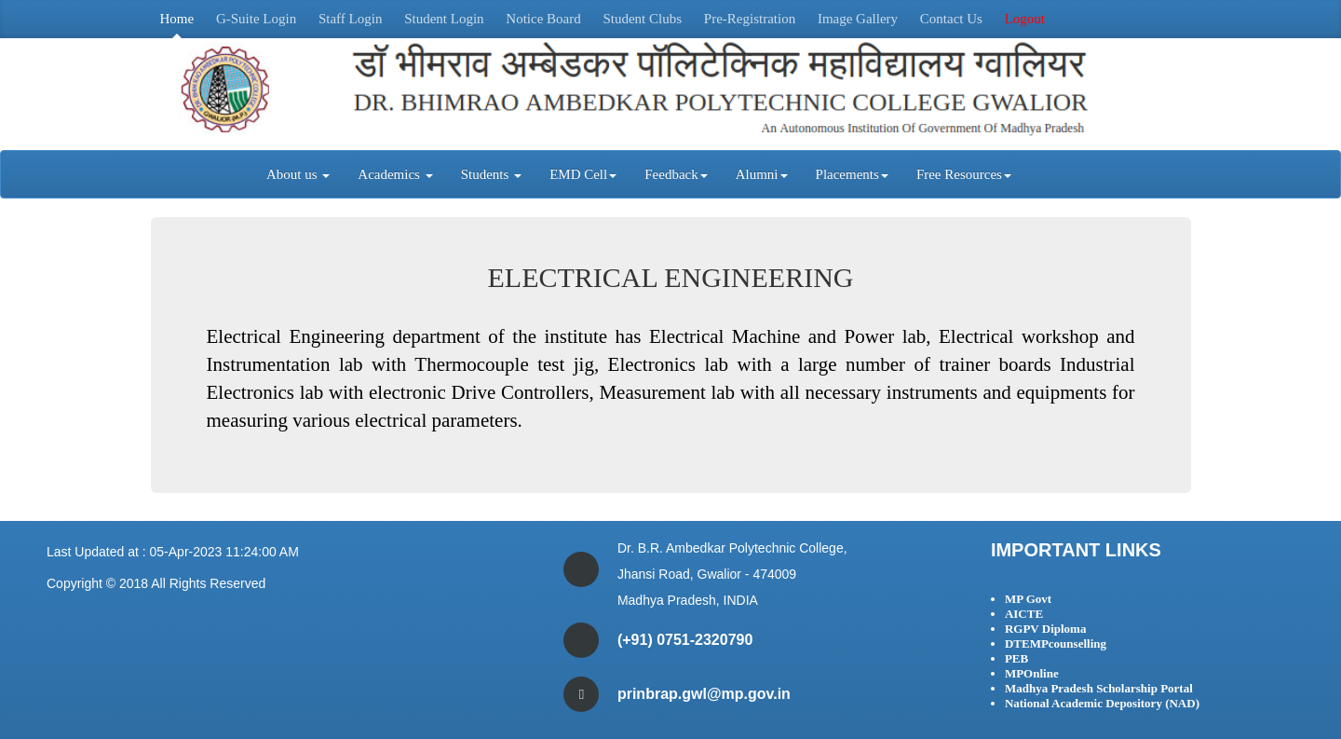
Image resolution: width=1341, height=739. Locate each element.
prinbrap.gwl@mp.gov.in (704, 694)
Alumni (762, 174)
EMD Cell (582, 174)
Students (491, 174)
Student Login (443, 18)
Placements (852, 174)
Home (177, 18)
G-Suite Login (256, 18)
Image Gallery (858, 18)
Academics (395, 174)
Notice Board (543, 18)
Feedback (675, 174)
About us (298, 174)
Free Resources (963, 174)
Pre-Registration (749, 18)
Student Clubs (642, 18)
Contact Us (951, 18)
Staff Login (350, 18)
